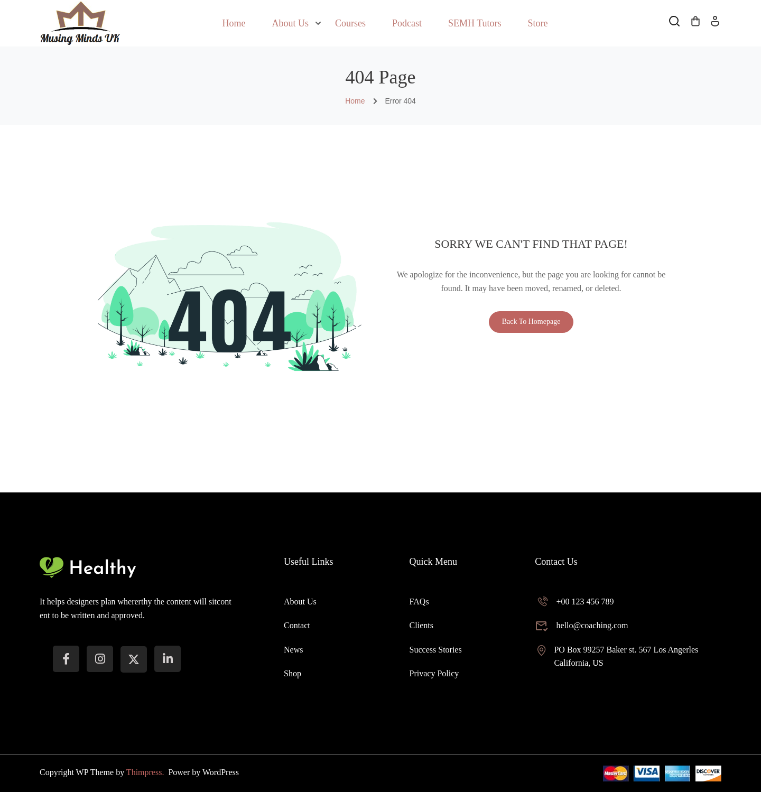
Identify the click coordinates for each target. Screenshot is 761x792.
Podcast (407, 23)
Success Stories (436, 649)
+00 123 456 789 (574, 601)
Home (233, 23)
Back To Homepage (531, 321)
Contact (297, 625)
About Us (290, 23)
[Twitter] (133, 659)
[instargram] (100, 659)
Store (538, 23)
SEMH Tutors (475, 23)
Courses (350, 23)
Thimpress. (146, 772)
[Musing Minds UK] (80, 22)
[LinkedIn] (167, 659)
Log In (715, 24)
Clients (421, 625)
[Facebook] (66, 659)
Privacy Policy (434, 673)
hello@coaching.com (581, 625)
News (293, 649)
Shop (292, 673)
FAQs (419, 601)
